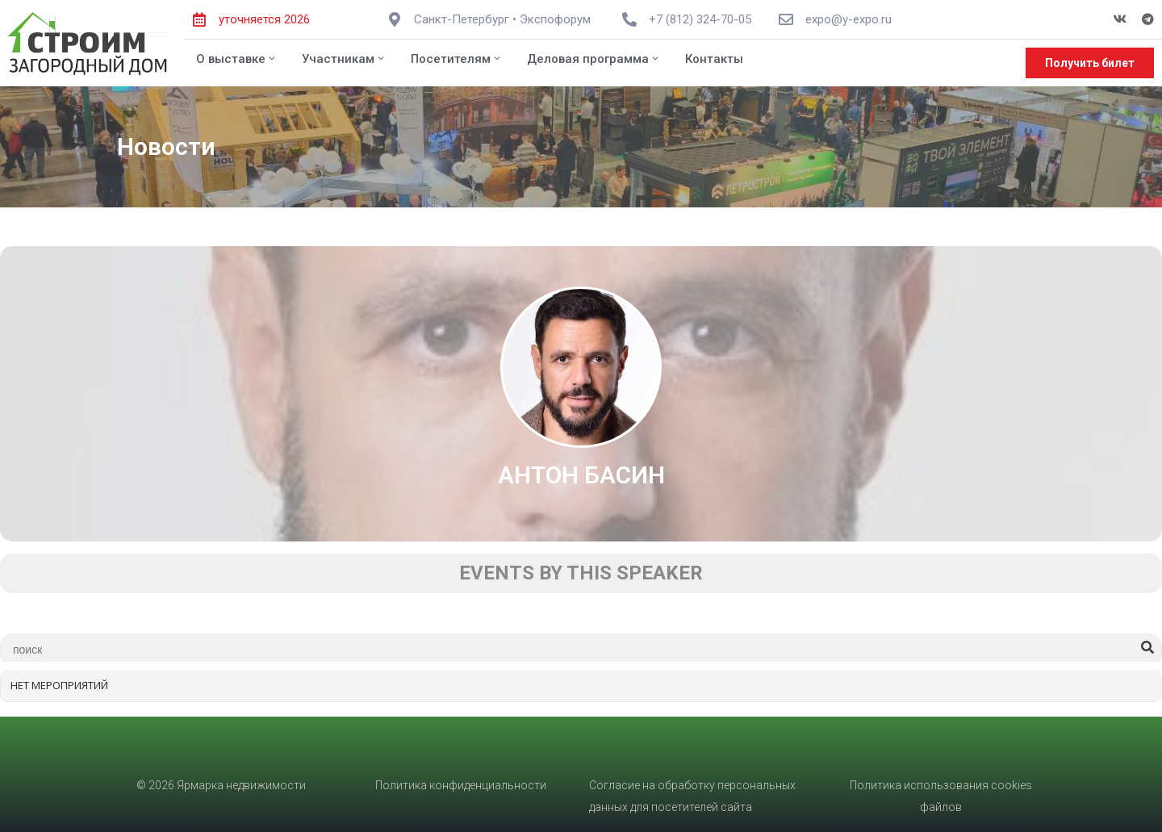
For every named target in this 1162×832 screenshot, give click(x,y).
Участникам (344, 59)
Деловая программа (594, 59)
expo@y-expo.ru (848, 19)
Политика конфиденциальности (460, 785)
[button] (1090, 63)
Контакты (714, 59)
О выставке (237, 59)
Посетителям (457, 59)
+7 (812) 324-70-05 (700, 19)
